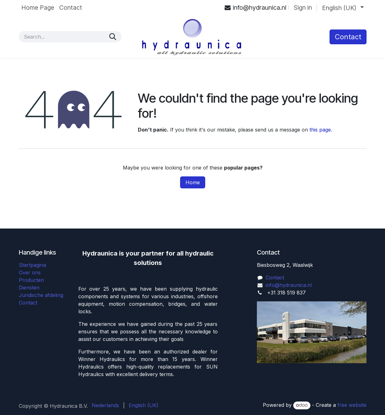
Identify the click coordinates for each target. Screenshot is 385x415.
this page (320, 130)
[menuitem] (38, 8)
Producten (31, 280)
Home (192, 182)
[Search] (113, 36)
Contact (28, 302)
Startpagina (32, 265)
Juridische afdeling (41, 295)
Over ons (30, 272)
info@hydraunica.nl (289, 285)
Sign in (303, 7)
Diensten (29, 287)
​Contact (348, 37)
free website (352, 405)
